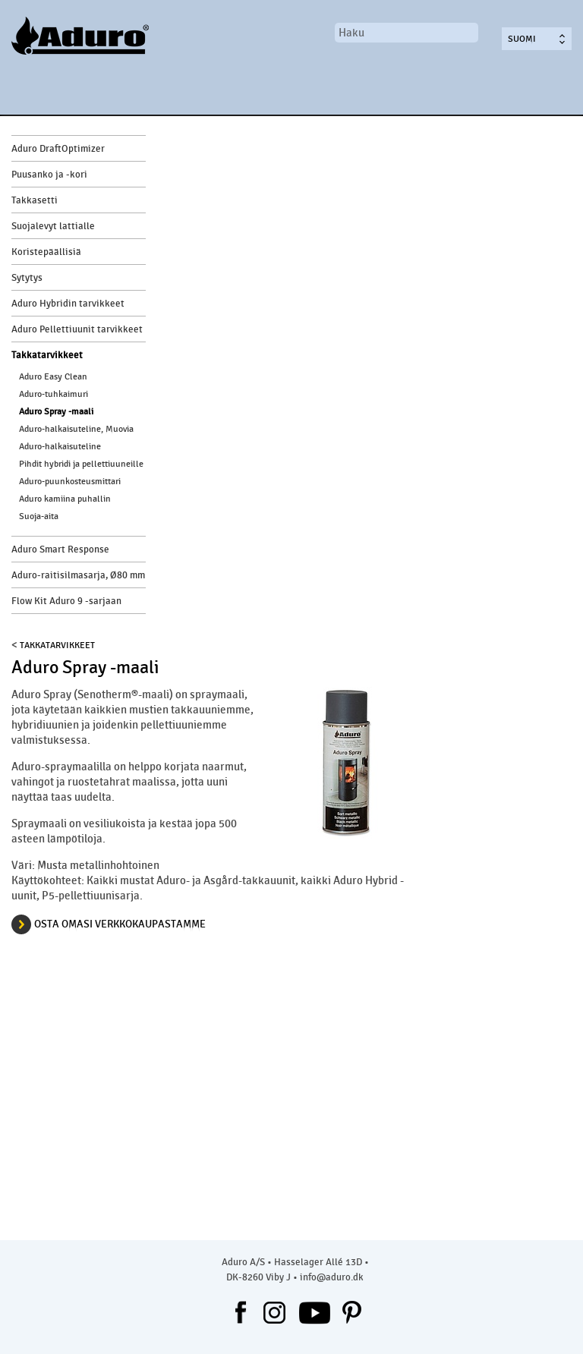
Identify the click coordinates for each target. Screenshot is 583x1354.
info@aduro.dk (332, 1277)
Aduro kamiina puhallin (65, 498)
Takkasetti (34, 200)
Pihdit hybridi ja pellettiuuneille (81, 463)
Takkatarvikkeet (47, 355)
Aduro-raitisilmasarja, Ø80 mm (78, 575)
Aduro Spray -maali (56, 411)
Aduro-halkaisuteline (60, 446)
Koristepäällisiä (46, 252)
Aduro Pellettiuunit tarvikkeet (77, 329)
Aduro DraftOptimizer (58, 149)
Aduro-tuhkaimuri (53, 394)
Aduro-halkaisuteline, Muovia (76, 429)
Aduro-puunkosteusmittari (70, 481)
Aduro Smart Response (60, 549)
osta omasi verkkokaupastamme (120, 924)
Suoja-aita (38, 516)
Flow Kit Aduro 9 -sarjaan (66, 601)
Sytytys (27, 278)
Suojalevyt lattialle (53, 226)
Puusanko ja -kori (49, 174)
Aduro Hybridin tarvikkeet (67, 304)
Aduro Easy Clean (53, 376)
